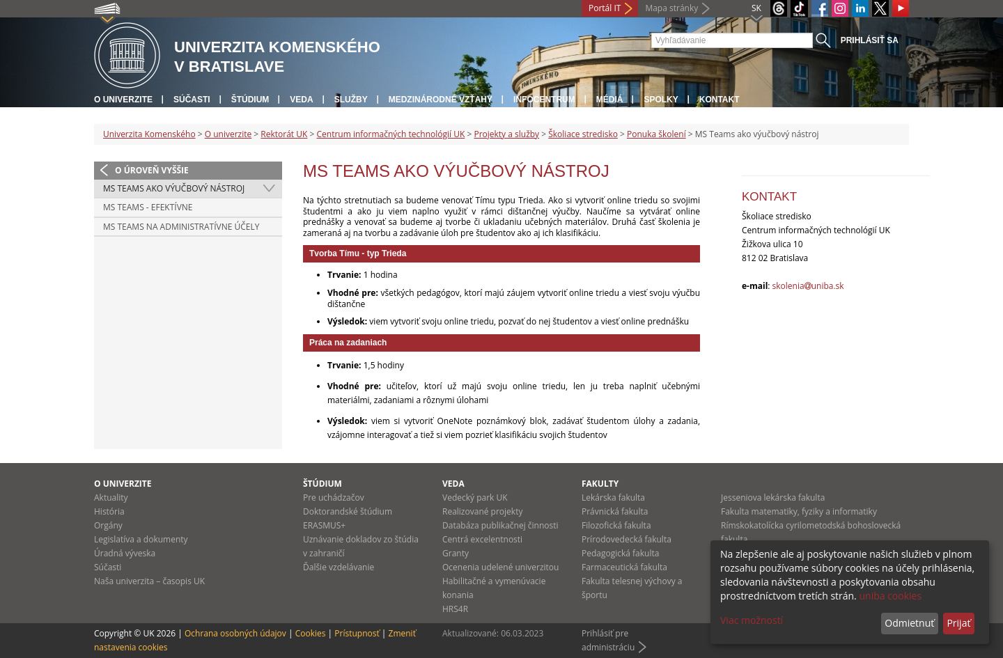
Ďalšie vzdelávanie (338, 567)
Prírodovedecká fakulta (626, 539)
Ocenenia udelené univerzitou (500, 567)
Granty (455, 553)
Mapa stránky (671, 8)
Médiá (609, 99)
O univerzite (123, 99)
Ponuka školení (656, 134)
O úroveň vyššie (152, 170)
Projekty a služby (506, 134)
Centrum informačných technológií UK (390, 134)
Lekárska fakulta (613, 497)
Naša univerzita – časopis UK (149, 581)
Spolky (661, 99)
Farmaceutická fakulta (624, 567)
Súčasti (191, 99)
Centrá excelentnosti (482, 539)
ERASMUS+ (324, 525)
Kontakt (719, 99)
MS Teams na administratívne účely (181, 227)
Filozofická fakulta (616, 525)
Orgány (108, 525)
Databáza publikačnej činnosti (500, 525)
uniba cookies (890, 595)
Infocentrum (544, 99)
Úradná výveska (124, 553)
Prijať (958, 622)
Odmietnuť (909, 622)
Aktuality (111, 497)
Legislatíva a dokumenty (141, 539)
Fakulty (600, 483)
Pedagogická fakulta (620, 553)
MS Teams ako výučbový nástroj (173, 188)
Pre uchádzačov (333, 497)
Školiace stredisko (583, 134)
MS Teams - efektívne (148, 207)
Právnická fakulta (615, 511)
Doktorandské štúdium (347, 511)
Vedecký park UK (475, 497)
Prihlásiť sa (870, 40)
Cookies (310, 633)
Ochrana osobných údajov (235, 633)
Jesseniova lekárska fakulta (773, 497)
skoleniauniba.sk (808, 286)
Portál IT (605, 8)
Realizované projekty (482, 511)
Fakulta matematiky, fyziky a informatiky (799, 511)
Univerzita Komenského (149, 134)
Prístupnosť (356, 633)
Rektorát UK (284, 134)
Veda (301, 99)
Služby (351, 99)
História (109, 511)
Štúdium (250, 99)
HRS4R (455, 609)
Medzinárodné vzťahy (440, 99)
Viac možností (751, 620)
